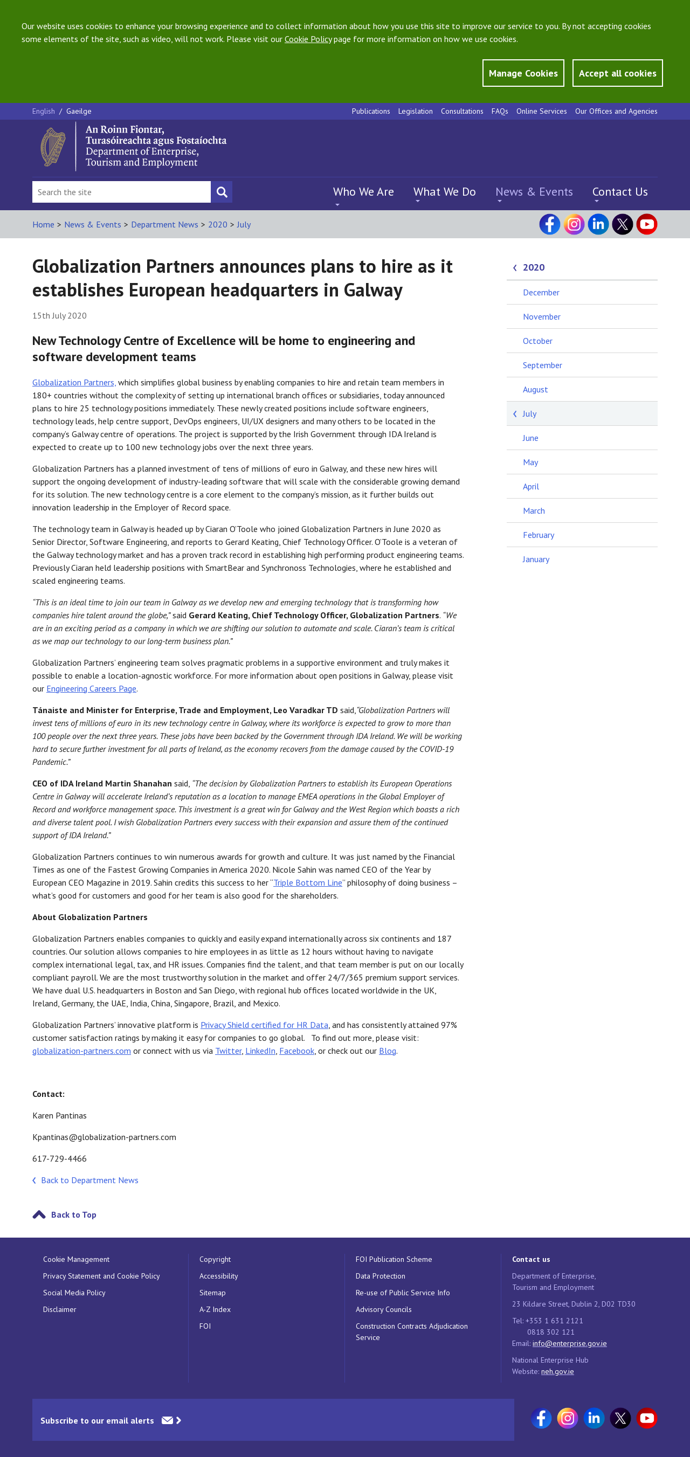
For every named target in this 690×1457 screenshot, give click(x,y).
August (535, 389)
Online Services (541, 111)
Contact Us (620, 191)
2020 (217, 224)
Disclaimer (60, 1309)
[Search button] (221, 192)
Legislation (415, 111)
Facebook (296, 1050)
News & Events (534, 191)
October (538, 340)
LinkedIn (260, 1050)
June (531, 437)
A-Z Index (215, 1309)
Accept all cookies (618, 73)
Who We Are (363, 191)
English (44, 111)
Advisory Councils (384, 1309)
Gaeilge (79, 111)
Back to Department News (90, 1180)
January (536, 559)
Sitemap (212, 1292)
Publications (371, 111)
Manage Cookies (523, 73)
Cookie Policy (308, 38)
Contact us (531, 1259)
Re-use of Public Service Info (403, 1292)
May (530, 462)
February (538, 534)
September (542, 365)
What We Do (444, 191)
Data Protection (380, 1276)
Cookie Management (76, 1259)
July (244, 224)
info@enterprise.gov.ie (570, 1343)
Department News (164, 224)
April (531, 486)
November (542, 316)
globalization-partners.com (81, 1050)
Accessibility (218, 1276)
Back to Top (73, 1214)
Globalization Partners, (74, 382)
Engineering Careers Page (91, 688)
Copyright (215, 1259)
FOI (205, 1326)
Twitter (228, 1050)
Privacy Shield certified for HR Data (264, 1024)
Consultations (462, 111)
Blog (387, 1050)
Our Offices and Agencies (616, 111)
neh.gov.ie (557, 1371)
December (541, 292)
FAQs (500, 111)
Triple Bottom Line (307, 882)
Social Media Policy (74, 1292)
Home (43, 224)
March (534, 510)
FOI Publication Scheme (394, 1259)
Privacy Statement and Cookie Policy (101, 1276)
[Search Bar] (121, 192)
